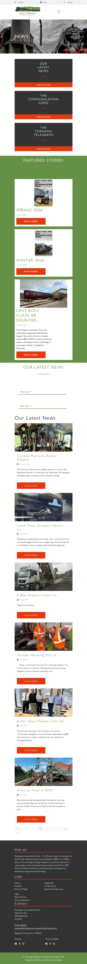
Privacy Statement (22, 899)
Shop (43, 2)
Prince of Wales (21, 888)
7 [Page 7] (47, 829)
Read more (31, 485)
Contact (19, 2)
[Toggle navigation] (58, 12)
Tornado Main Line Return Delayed (37, 457)
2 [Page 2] (29, 829)
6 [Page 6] (44, 829)
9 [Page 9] (55, 829)
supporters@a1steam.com (46, 928)
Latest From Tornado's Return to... (40, 527)
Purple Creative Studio (52, 959)
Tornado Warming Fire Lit (37, 655)
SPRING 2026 (29, 210)
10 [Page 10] (59, 829)
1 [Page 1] (25, 829)
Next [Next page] (65, 829)
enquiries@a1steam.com (25, 928)
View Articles (43, 84)
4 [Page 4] (36, 829)
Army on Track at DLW (35, 790)
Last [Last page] (17, 833)
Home (17, 882)
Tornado (18, 885)
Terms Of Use (20, 896)
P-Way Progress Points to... (38, 595)
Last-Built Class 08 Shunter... (28, 315)
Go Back (68, 2)
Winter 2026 (30, 260)
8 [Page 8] (51, 829)
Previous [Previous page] (19, 829)
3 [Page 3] (32, 829)
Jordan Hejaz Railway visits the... (42, 721)
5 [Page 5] (40, 829)
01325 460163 (20, 925)
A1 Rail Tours (50, 885)
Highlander (49, 882)
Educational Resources (54, 888)
